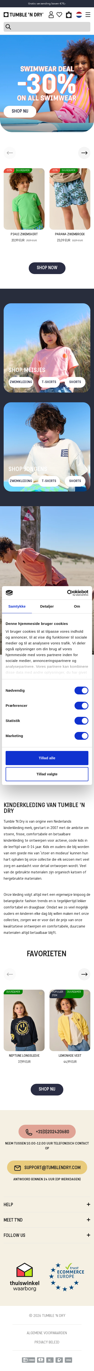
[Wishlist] (59, 14)
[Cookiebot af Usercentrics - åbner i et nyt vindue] (67, 593)
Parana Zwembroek (70, 238)
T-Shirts (49, 382)
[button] (84, 153)
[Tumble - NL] (24, 14)
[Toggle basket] (68, 14)
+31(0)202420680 (47, 1132)
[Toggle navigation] (86, 15)
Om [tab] (77, 606)
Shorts (75, 382)
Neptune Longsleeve (24, 1059)
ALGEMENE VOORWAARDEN (47, 1333)
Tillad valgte (47, 774)
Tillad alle (47, 758)
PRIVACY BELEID (47, 1342)
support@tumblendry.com (47, 1168)
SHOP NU (20, 111)
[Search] (47, 27)
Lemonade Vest (70, 1059)
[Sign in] (51, 14)
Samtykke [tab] (17, 606)
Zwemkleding (21, 382)
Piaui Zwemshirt (24, 238)
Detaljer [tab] (47, 606)
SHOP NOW (47, 268)
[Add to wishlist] (41, 172)
